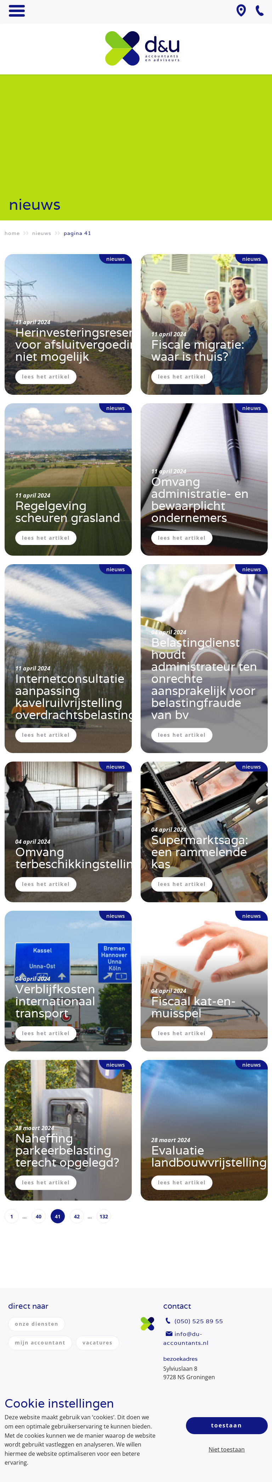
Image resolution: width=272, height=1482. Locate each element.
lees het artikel (46, 376)
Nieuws (41, 233)
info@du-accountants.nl (186, 1338)
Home (12, 233)
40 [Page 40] (38, 1216)
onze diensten (36, 1323)
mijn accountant (40, 1342)
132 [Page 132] (104, 1216)
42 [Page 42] (77, 1216)
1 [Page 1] (11, 1216)
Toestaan (226, 1425)
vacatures (98, 1342)
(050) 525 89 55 (199, 1321)
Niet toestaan (227, 1449)
